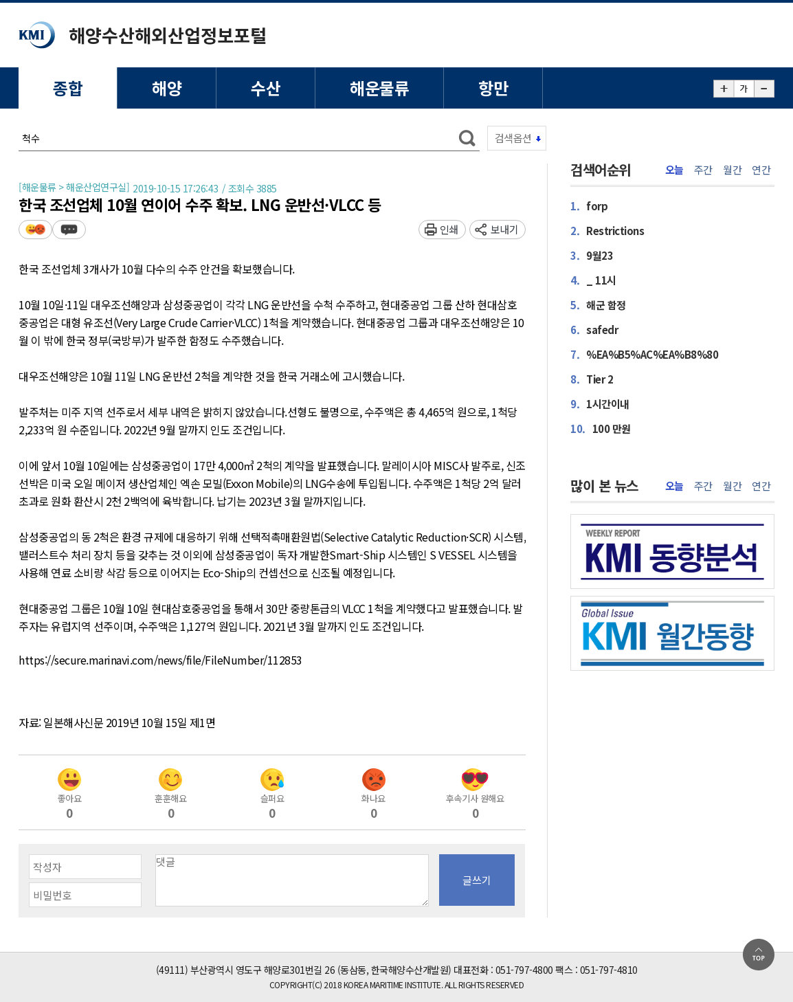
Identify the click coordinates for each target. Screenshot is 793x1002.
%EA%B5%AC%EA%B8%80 (644, 354)
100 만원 (600, 428)
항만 (493, 88)
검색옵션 (513, 138)
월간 (732, 170)
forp (588, 206)
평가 (35, 229)
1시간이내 (599, 404)
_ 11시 (593, 280)
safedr (594, 329)
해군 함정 (598, 305)
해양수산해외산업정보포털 (168, 34)
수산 (265, 88)
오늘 (674, 170)
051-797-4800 (524, 970)
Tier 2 (591, 379)
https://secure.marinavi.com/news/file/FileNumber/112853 (160, 660)
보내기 (505, 229)
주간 (703, 170)
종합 (67, 88)
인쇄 (449, 229)
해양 (166, 88)
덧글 (69, 229)
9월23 (591, 255)
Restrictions (607, 230)
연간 (761, 170)
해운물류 (379, 88)
